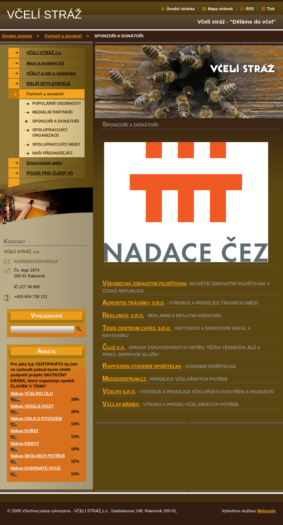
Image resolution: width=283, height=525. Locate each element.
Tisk (271, 9)
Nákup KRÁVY (25, 443)
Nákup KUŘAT (25, 431)
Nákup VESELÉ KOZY (32, 406)
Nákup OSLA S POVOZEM (36, 418)
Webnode (266, 511)
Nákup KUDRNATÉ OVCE (36, 468)
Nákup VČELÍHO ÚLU (32, 393)
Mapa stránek (220, 9)
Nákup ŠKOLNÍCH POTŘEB (38, 456)
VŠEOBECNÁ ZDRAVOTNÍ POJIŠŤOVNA (144, 283)
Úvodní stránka (180, 9)
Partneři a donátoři (63, 36)
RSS (250, 9)
